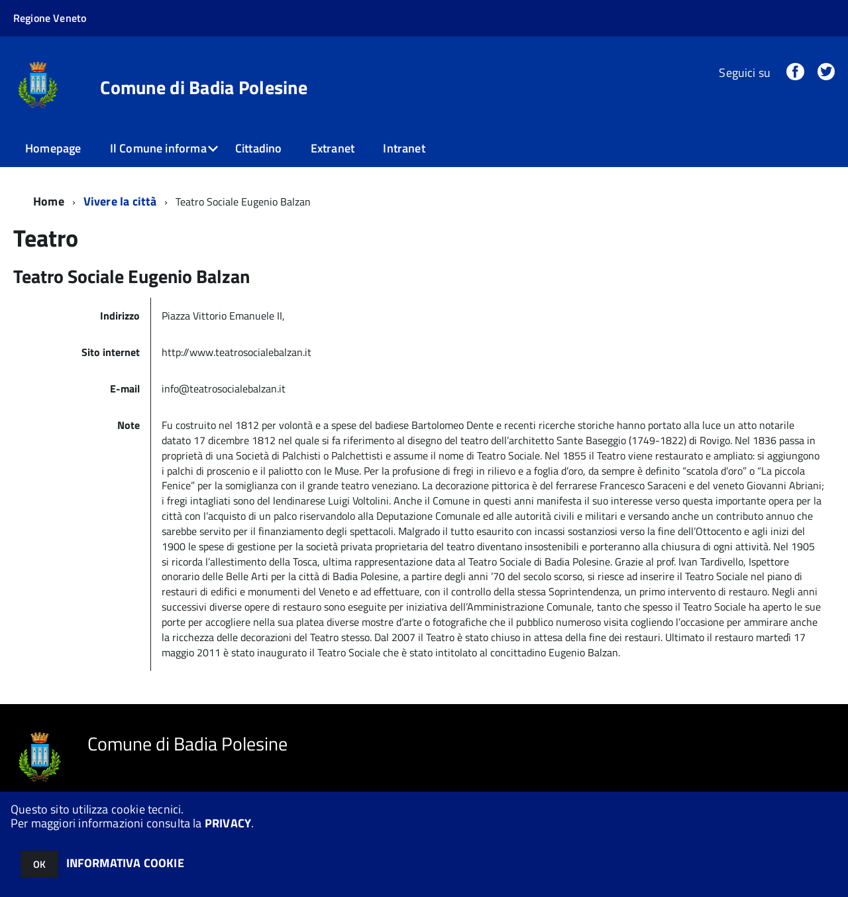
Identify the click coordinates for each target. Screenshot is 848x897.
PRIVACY (228, 823)
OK (39, 864)
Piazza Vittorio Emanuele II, (223, 316)
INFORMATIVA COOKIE (125, 863)
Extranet (332, 148)
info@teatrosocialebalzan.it (225, 388)
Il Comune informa (158, 148)
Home (48, 201)
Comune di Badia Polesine (203, 87)
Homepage (53, 148)
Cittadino (258, 148)
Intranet (404, 148)
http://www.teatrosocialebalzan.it (238, 352)
